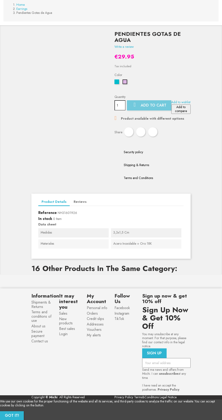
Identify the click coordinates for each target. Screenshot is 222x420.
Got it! (12, 415)
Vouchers (94, 329)
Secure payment (37, 333)
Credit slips (95, 318)
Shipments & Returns (41, 304)
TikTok (119, 318)
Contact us (39, 341)
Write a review (124, 46)
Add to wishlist (180, 102)
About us (38, 326)
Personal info (97, 307)
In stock (45, 219)
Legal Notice (168, 397)
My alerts (94, 335)
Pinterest (152, 132)
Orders (92, 313)
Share (128, 132)
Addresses (95, 324)
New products (66, 321)
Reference (47, 213)
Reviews (80, 201)
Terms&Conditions (146, 397)
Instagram (121, 313)
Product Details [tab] (54, 201)
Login (63, 334)
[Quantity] (120, 105)
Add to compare (181, 109)
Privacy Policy (123, 397)
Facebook (122, 307)
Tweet (140, 132)
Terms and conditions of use (41, 316)
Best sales (67, 328)
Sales (63, 313)
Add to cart (149, 105)
